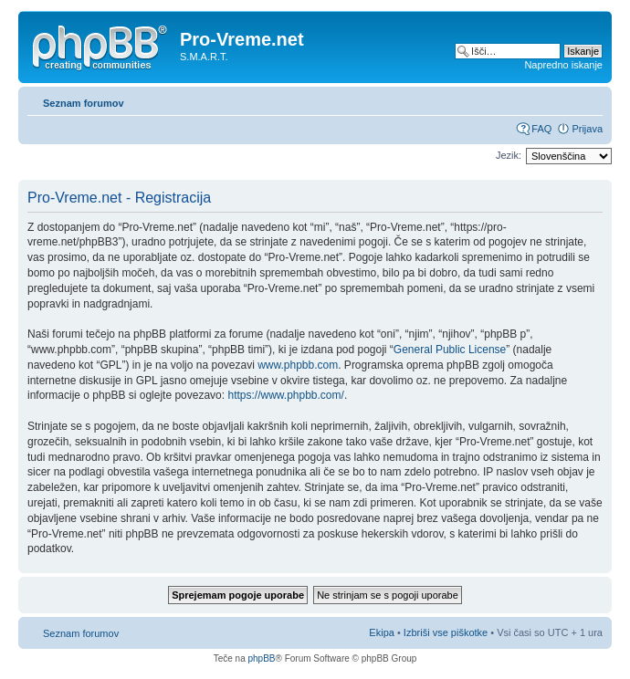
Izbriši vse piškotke (447, 632)
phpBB (261, 658)
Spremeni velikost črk (589, 99)
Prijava (587, 128)
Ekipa (381, 632)
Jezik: (508, 155)
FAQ (541, 128)
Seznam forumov (83, 103)
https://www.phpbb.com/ (285, 395)
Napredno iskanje (563, 64)
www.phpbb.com (297, 365)
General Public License (450, 349)
